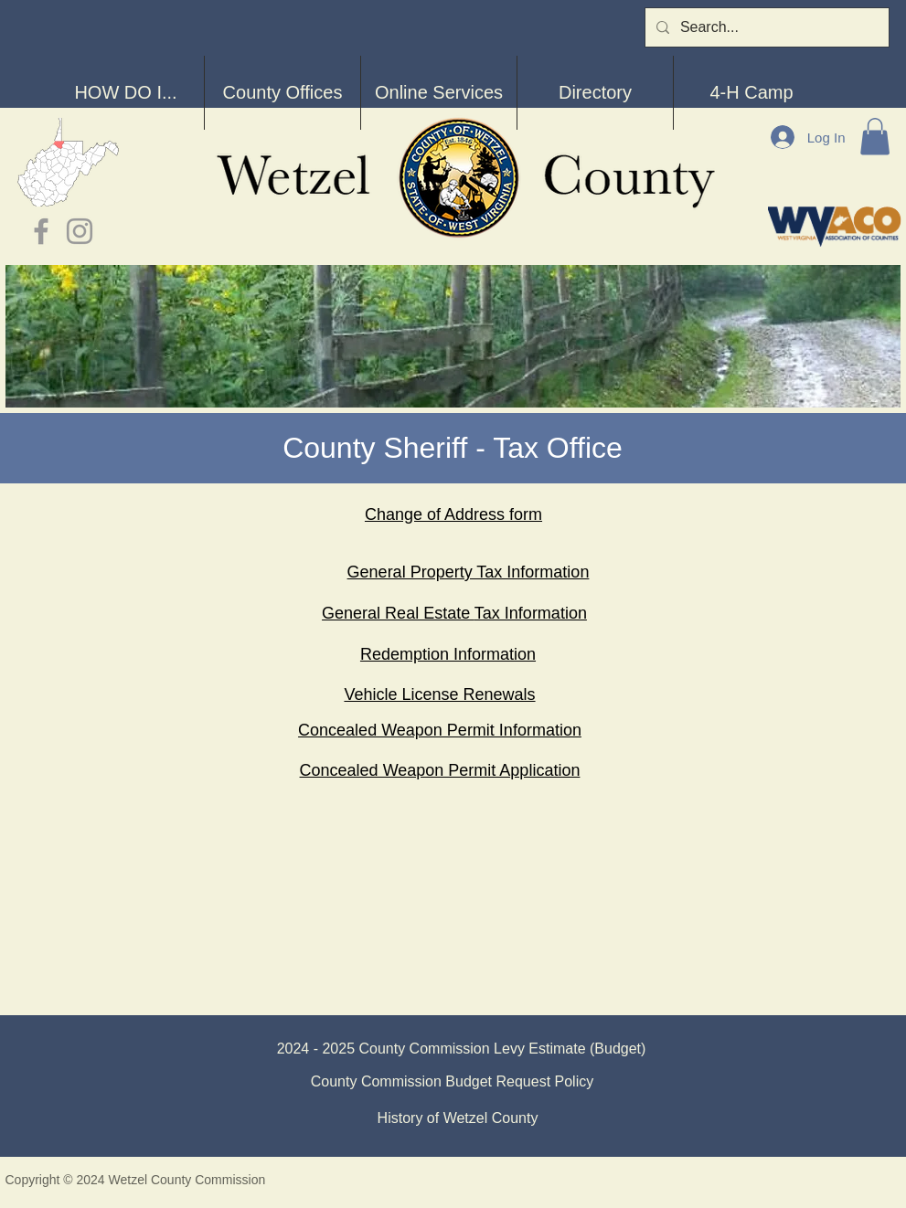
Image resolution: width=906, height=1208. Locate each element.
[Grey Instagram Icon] (79, 231)
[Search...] (765, 27)
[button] (874, 136)
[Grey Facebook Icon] (41, 231)
